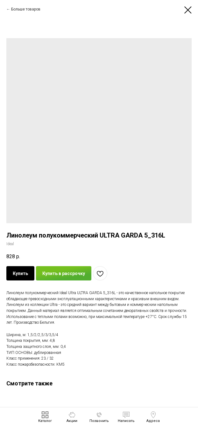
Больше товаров (25, 9)
